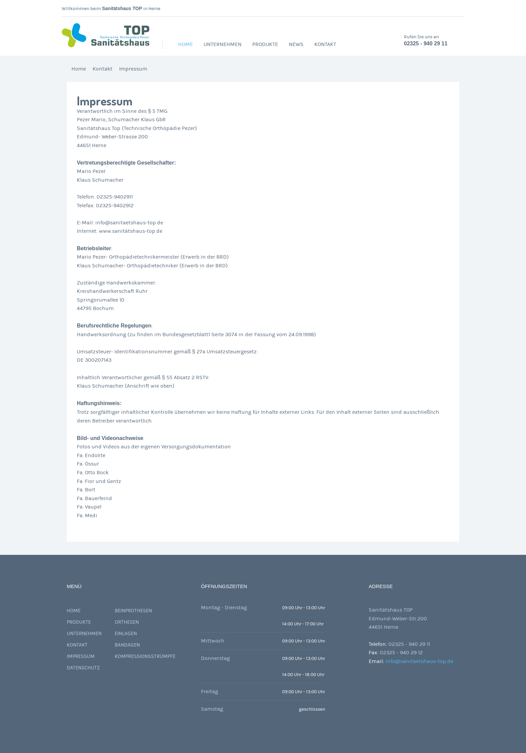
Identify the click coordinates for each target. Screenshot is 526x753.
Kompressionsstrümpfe (145, 656)
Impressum (133, 69)
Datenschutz (83, 668)
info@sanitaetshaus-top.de (419, 661)
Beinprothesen (133, 611)
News (296, 44)
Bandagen (127, 645)
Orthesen (127, 622)
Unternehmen (223, 44)
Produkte (265, 44)
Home (185, 44)
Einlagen (126, 633)
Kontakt (325, 44)
